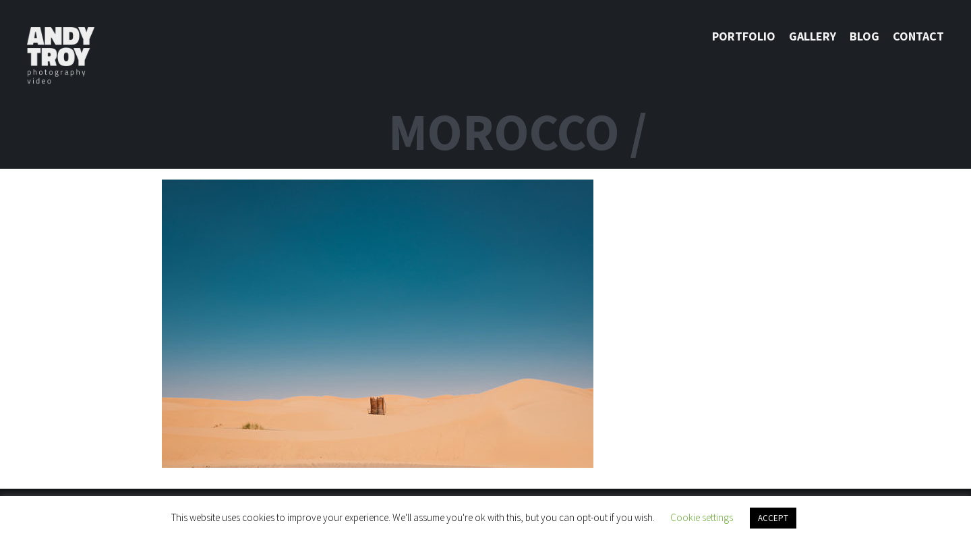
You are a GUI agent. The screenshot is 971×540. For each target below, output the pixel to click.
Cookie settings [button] (701, 517)
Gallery (812, 36)
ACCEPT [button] (773, 518)
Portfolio (743, 36)
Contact (918, 36)
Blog (864, 36)
